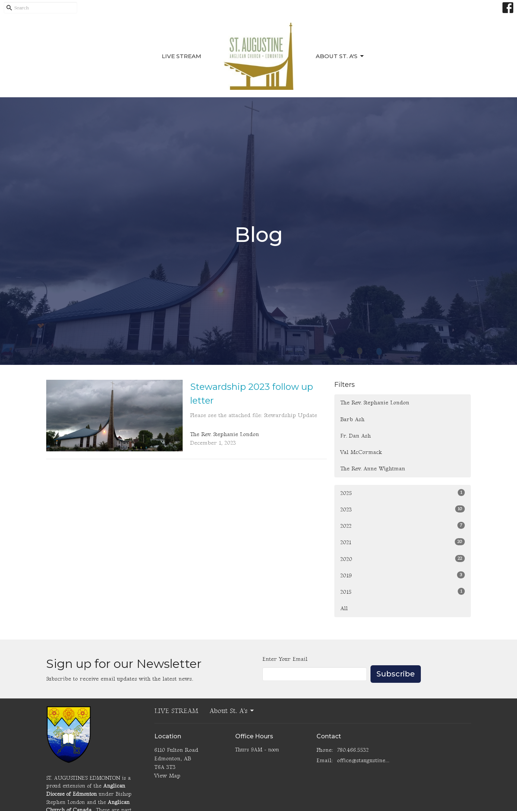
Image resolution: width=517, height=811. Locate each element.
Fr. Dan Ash (355, 435)
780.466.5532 (353, 750)
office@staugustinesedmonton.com (363, 760)
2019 (402, 575)
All (344, 608)
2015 (402, 592)
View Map (167, 775)
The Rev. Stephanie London (374, 402)
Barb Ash (352, 419)
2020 (402, 559)
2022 (402, 526)
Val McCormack (361, 452)
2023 (402, 509)
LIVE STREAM (181, 56)
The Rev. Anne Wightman (372, 468)
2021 (402, 542)
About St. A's (340, 56)
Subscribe (395, 673)
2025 (402, 493)
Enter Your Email (285, 659)
